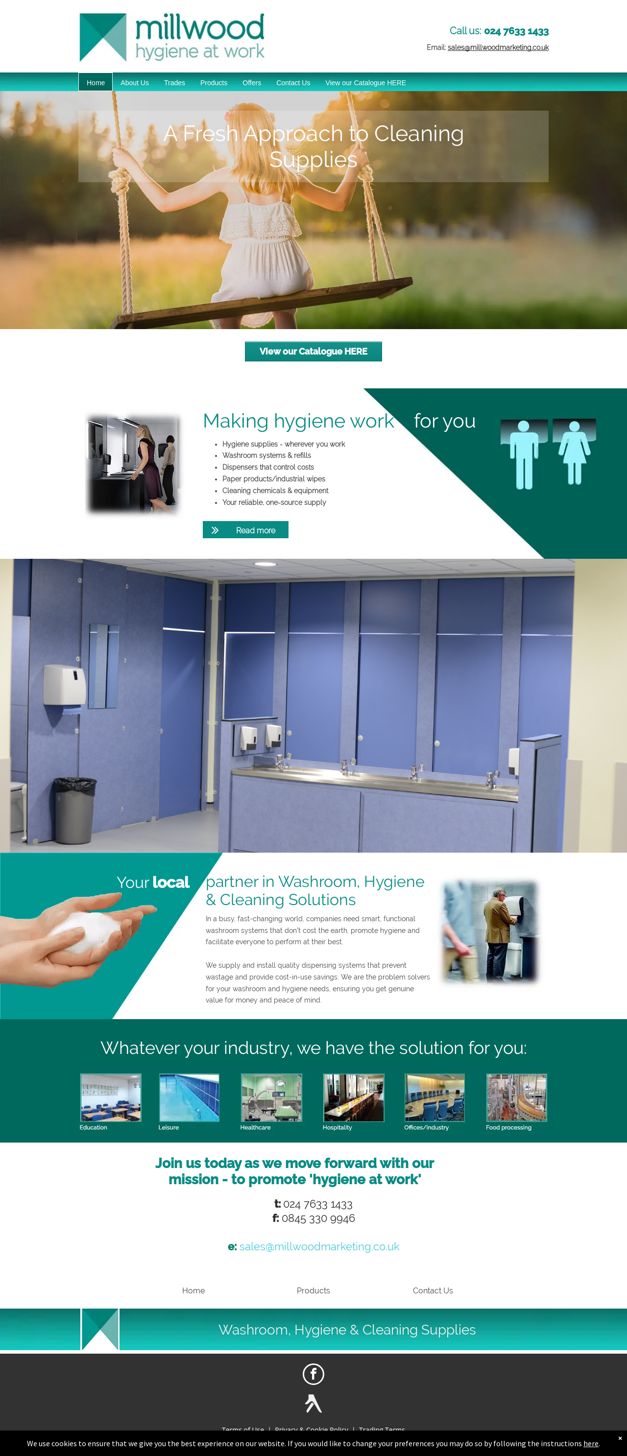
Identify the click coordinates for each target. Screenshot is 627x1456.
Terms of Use (243, 1429)
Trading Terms (382, 1429)
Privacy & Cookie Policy (311, 1429)
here (591, 1443)
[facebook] (313, 1375)
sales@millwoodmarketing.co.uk (498, 47)
